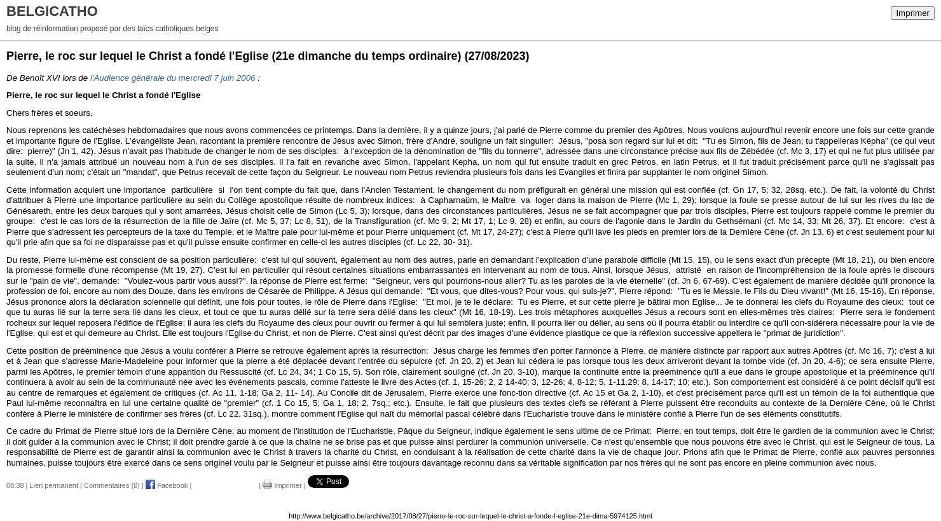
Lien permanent (54, 485)
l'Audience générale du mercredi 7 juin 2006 (173, 78)
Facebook (167, 485)
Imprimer (913, 13)
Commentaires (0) (112, 485)
